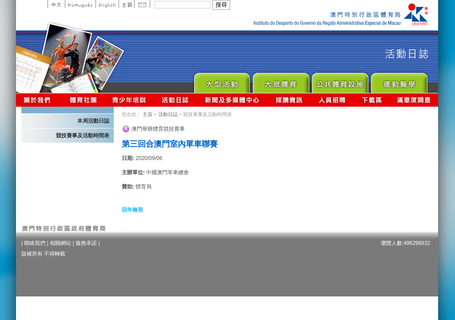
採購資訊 (289, 100)
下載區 (371, 100)
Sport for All (280, 80)
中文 (56, 4)
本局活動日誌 (93, 121)
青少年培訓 (129, 100)
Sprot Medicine (398, 80)
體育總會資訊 (83, 100)
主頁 (126, 4)
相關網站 (60, 243)
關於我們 (38, 100)
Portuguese (80, 4)
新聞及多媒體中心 (232, 100)
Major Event (221, 80)
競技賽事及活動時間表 (82, 135)
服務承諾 (86, 243)
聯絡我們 (34, 243)
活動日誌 (176, 100)
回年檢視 (132, 210)
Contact (142, 4)
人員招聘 (332, 100)
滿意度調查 (414, 100)
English (107, 4)
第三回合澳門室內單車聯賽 (170, 144)
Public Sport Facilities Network (339, 80)
